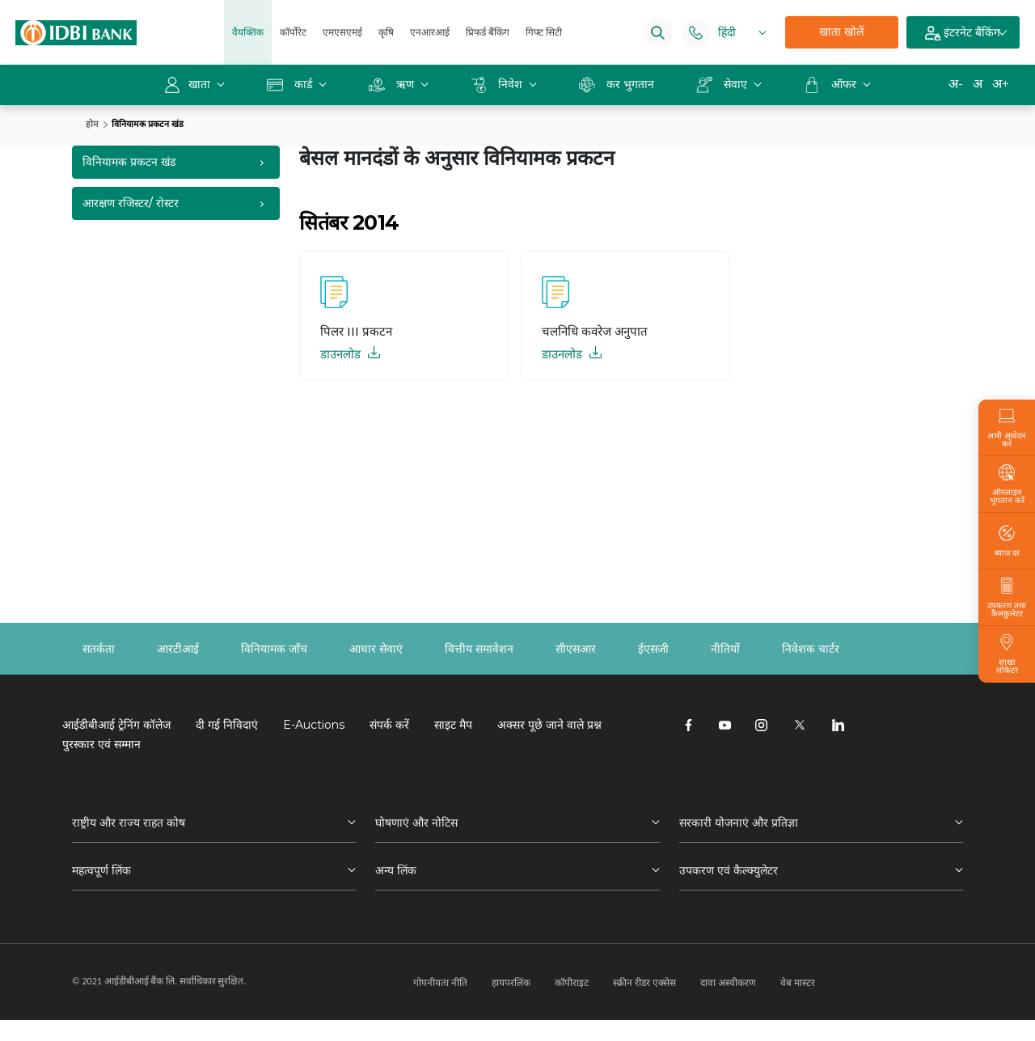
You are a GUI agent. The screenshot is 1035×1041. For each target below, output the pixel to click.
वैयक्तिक (248, 32)
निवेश (498, 84)
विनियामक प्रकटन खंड (128, 161)
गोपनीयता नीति (440, 982)
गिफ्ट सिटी (544, 32)
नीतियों (725, 648)
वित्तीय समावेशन (479, 648)
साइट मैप (453, 724)
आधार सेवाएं (376, 648)
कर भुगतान (616, 84)
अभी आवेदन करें (1006, 428)
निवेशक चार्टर (810, 648)
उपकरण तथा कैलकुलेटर (1006, 598)
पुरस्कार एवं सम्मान (101, 744)
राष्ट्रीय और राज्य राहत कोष (128, 822)
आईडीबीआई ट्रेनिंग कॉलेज (116, 724)
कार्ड (291, 84)
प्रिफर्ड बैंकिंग (487, 32)
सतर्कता (98, 648)
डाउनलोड (350, 354)
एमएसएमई (342, 32)
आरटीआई (178, 648)
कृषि (386, 32)
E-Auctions (313, 724)
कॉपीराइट (572, 982)
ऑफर (832, 84)
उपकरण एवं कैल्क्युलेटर (728, 870)
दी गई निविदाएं (227, 724)
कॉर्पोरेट (293, 32)
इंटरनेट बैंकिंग (962, 33)
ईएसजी (653, 648)
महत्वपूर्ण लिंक (101, 870)
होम (92, 123)
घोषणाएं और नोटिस (416, 822)
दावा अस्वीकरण (728, 982)
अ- (955, 83)
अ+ (1000, 83)
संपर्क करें (389, 724)
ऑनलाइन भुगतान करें (1006, 484)
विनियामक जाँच (274, 648)
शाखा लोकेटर (1006, 654)
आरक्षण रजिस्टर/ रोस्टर (130, 203)
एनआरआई (430, 32)
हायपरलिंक (511, 982)
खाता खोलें (841, 31)
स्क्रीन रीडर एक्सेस (644, 982)
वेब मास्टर (797, 982)
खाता (188, 84)
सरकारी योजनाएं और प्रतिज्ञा (738, 822)
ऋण (393, 84)
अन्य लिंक (395, 870)
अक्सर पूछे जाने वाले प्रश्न (549, 724)
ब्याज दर (1007, 541)
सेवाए (723, 84)
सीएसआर (576, 648)
